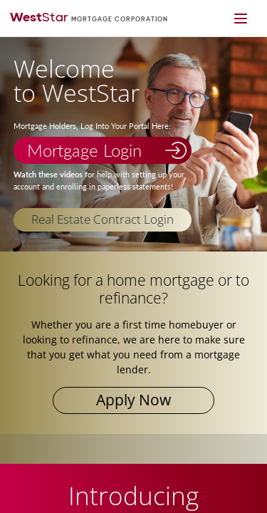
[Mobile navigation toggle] (240, 18)
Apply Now (133, 400)
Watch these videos (48, 174)
